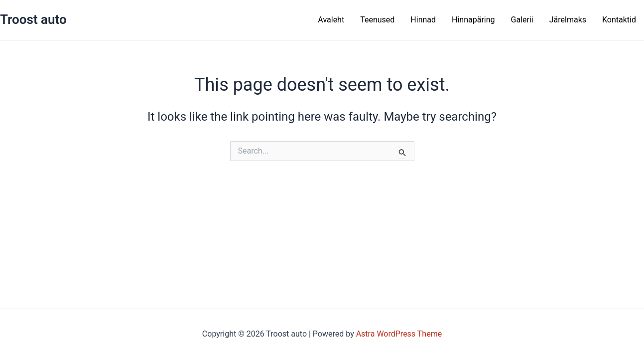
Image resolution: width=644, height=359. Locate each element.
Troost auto (33, 19)
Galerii (522, 19)
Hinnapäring (473, 19)
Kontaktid (619, 19)
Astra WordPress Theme (399, 334)
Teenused (377, 19)
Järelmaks (567, 19)
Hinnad (423, 19)
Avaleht (331, 19)
